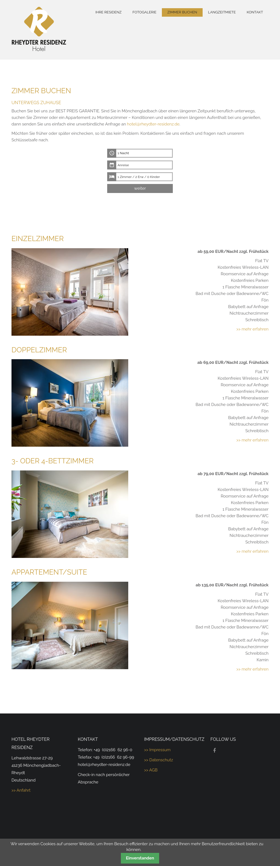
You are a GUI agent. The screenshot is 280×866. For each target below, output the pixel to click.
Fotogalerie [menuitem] (144, 12)
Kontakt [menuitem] (255, 12)
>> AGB (151, 770)
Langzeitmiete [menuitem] (222, 12)
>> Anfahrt (21, 790)
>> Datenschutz (158, 759)
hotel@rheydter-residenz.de (153, 124)
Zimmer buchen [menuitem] (182, 12)
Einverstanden (140, 858)
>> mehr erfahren (252, 329)
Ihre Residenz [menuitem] (108, 12)
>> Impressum (157, 749)
